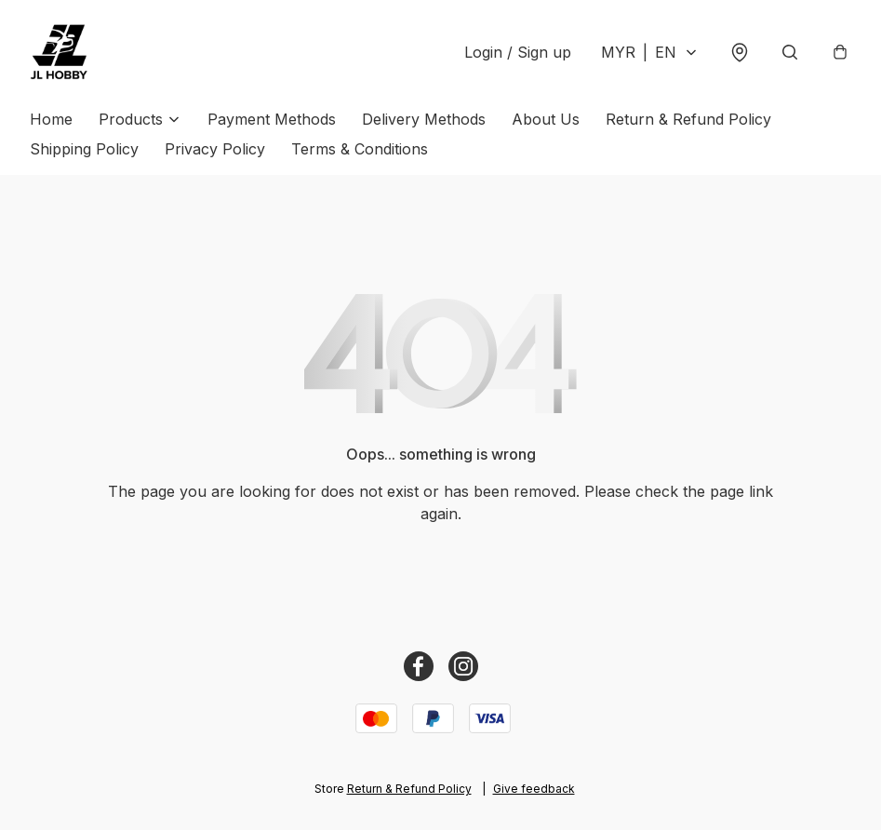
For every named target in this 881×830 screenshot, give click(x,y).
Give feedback (534, 789)
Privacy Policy (215, 149)
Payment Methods (271, 119)
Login (517, 52)
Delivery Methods (424, 119)
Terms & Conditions (359, 149)
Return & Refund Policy (688, 119)
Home (51, 119)
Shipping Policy (84, 149)
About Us (546, 119)
